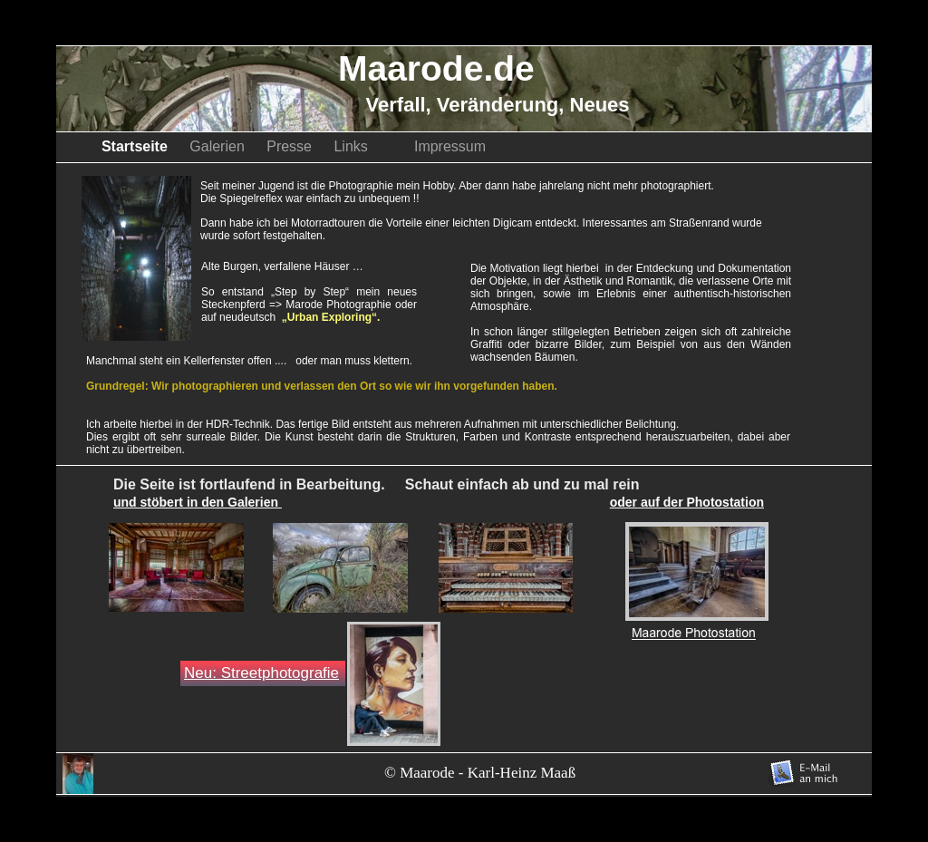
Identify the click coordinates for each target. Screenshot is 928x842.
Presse (290, 146)
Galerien (218, 146)
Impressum (450, 146)
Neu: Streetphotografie (261, 673)
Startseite (136, 146)
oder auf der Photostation (687, 502)
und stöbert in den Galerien (197, 502)
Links (364, 146)
